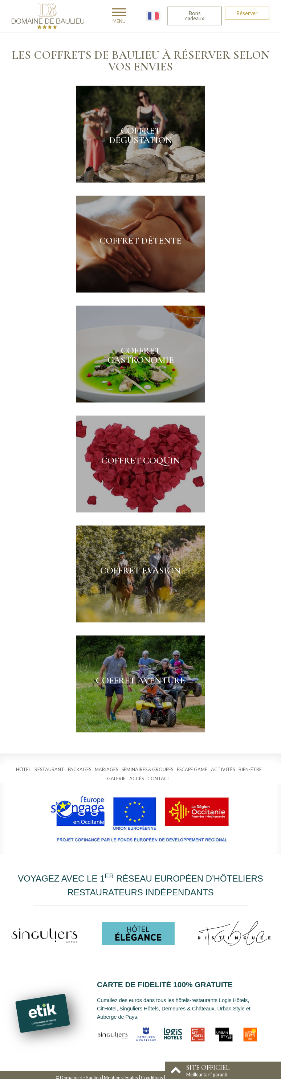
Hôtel (23, 769)
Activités (223, 769)
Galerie (116, 778)
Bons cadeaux (194, 15)
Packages (79, 769)
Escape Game (192, 769)
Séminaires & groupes (147, 769)
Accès (136, 778)
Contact (159, 778)
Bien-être (250, 769)
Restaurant (49, 769)
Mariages (106, 769)
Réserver (247, 13)
